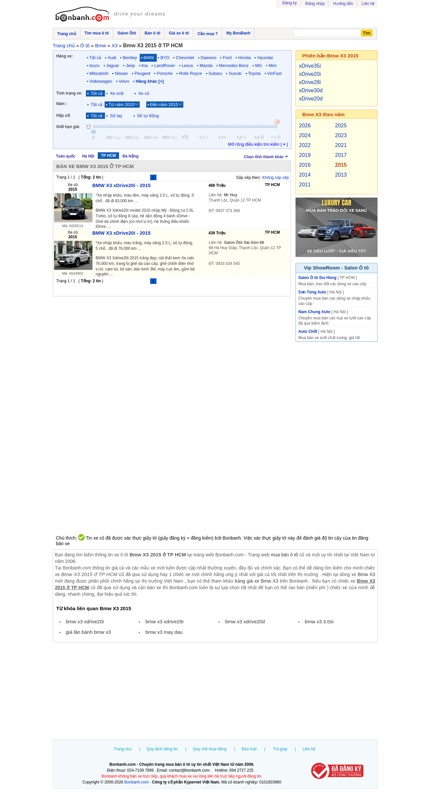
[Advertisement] (215, 692)
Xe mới (116, 93)
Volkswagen (101, 81)
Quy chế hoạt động (209, 749)
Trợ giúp (280, 749)
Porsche (165, 73)
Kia (145, 65)
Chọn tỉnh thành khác (266, 156)
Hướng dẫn (343, 3)
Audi (112, 57)
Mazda (206, 65)
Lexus (187, 65)
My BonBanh (238, 33)
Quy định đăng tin (162, 749)
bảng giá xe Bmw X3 (256, 581)
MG (258, 65)
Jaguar (112, 65)
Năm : (61, 103)
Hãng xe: (64, 56)
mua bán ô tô (284, 554)
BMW (149, 57)
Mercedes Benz (234, 65)
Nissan (121, 73)
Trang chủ (123, 749)
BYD (164, 57)
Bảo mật (249, 749)
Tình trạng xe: (69, 93)
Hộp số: (63, 115)
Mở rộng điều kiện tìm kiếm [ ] (258, 144)
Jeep (130, 65)
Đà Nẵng (130, 156)
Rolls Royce (190, 73)
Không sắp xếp (275, 177)
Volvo (124, 81)
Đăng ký (289, 3)
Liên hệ (368, 3)
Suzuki (235, 73)
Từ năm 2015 (121, 104)
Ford (227, 57)
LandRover (164, 65)
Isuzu (95, 65)
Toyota (254, 73)
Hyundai (265, 57)
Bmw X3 (366, 574)
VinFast (274, 73)
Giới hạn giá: (68, 126)
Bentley (130, 57)
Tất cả (95, 57)
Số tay (116, 115)
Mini (272, 65)
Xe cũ (143, 93)
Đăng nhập (315, 3)
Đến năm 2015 (164, 104)
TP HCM (108, 155)
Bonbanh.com (136, 782)
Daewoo (208, 57)
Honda (244, 57)
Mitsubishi (99, 73)
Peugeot (142, 73)
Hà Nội (88, 156)
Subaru (215, 73)
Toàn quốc (65, 156)
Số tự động (148, 115)
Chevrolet (185, 57)
